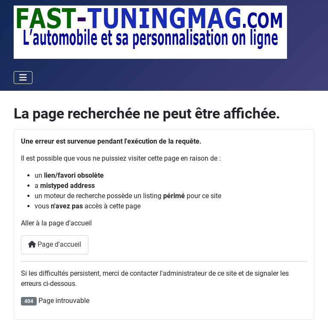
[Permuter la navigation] (23, 77)
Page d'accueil (54, 244)
